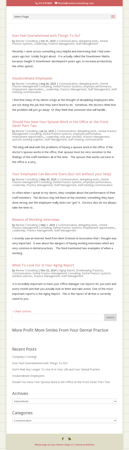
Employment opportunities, (28, 89)
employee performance (97, 86)
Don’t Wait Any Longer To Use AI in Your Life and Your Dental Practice (56, 369)
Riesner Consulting (27, 41)
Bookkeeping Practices (89, 270)
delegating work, (88, 41)
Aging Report (67, 270)
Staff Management (87, 43)
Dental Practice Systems (67, 86)
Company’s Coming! (24, 356)
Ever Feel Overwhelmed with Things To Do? (46, 35)
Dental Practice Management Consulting (56, 273)
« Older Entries (21, 311)
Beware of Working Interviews (35, 219)
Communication (68, 41)
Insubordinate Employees (32, 78)
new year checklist (71, 136)
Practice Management (61, 43)
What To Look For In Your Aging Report (43, 265)
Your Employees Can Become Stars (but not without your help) (61, 174)
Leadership (40, 43)
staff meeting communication (85, 139)
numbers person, (22, 276)
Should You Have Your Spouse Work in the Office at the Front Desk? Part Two (60, 124)
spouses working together (27, 139)
